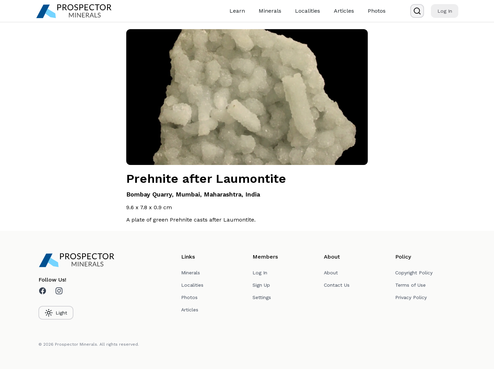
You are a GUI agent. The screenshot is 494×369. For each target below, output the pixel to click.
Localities (192, 285)
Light (56, 313)
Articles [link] (344, 11)
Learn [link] (237, 11)
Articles (189, 309)
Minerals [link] (270, 11)
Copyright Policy (414, 272)
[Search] (417, 11)
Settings (261, 297)
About (331, 272)
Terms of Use (410, 285)
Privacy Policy (411, 297)
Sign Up (261, 285)
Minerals (190, 272)
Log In (444, 11)
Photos (189, 297)
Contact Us (337, 285)
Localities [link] (307, 11)
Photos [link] (377, 11)
